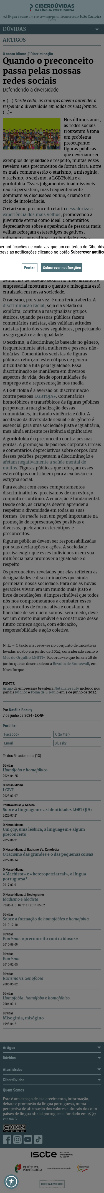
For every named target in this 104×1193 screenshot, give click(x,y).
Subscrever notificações (62, 267)
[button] (11, 1181)
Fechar (29, 267)
